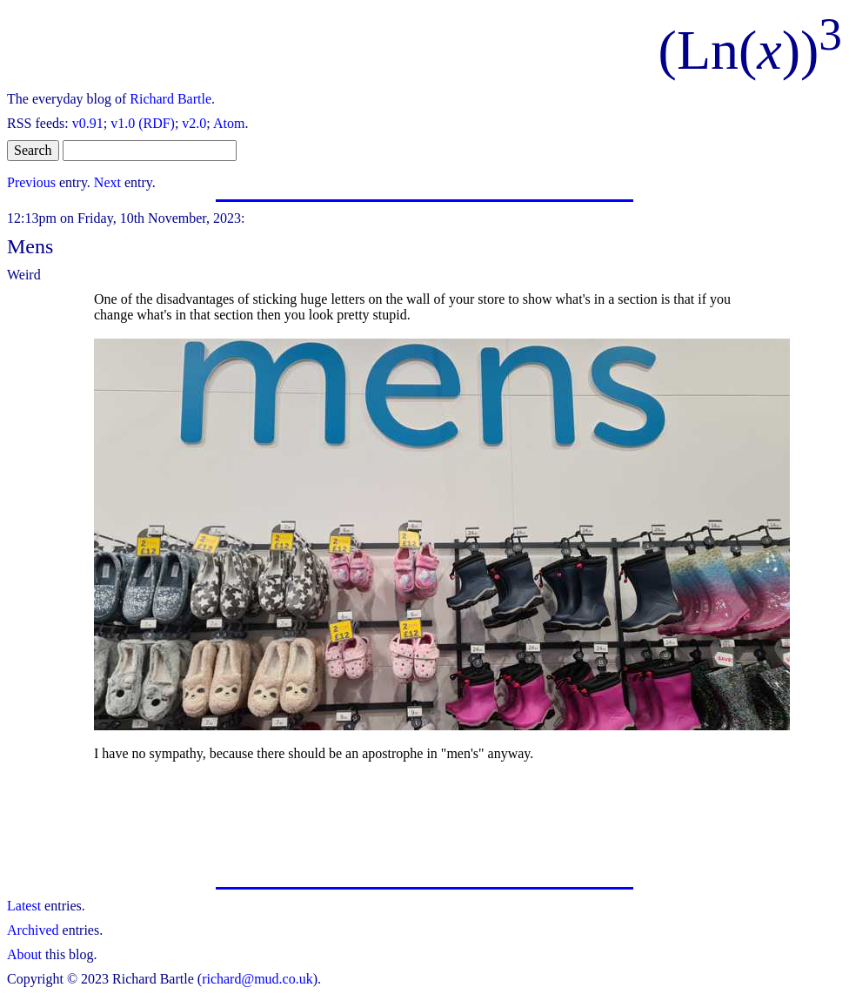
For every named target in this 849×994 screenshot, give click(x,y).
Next (107, 182)
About (24, 954)
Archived (33, 930)
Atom (228, 123)
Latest (24, 905)
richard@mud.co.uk (257, 978)
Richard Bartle (170, 98)
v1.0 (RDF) (142, 123)
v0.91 (88, 123)
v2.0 (194, 123)
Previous (31, 182)
